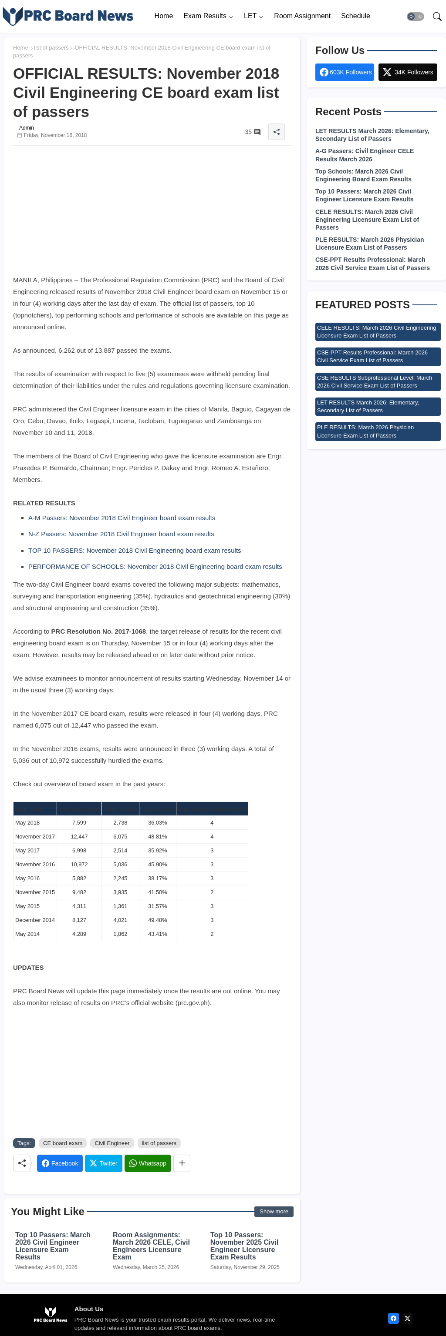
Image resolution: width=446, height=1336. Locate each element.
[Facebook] (60, 1163)
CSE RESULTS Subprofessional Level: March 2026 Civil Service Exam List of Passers (374, 381)
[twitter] (407, 1318)
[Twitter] (103, 1163)
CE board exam (62, 1143)
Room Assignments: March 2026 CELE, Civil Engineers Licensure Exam (151, 1246)
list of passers (51, 47)
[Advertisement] (152, 213)
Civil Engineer (112, 1143)
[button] (415, 16)
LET (250, 16)
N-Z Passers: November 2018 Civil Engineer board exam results (121, 534)
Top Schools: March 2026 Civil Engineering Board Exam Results (363, 175)
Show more (274, 1211)
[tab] (164, 16)
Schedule (355, 16)
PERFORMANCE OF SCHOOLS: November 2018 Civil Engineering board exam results (155, 566)
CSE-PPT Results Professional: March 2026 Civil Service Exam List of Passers (372, 263)
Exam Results (204, 16)
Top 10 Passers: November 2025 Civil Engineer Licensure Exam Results (244, 1246)
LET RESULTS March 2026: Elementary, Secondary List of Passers (372, 134)
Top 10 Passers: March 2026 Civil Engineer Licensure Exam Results (53, 1246)
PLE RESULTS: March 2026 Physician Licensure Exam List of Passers (369, 243)
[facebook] (393, 1318)
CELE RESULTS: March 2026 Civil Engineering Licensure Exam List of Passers (367, 219)
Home (164, 16)
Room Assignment (302, 16)
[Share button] (181, 1163)
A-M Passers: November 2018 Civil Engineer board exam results (121, 517)
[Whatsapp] (148, 1163)
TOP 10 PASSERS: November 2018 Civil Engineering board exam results (134, 550)
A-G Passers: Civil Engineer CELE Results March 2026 (364, 154)
